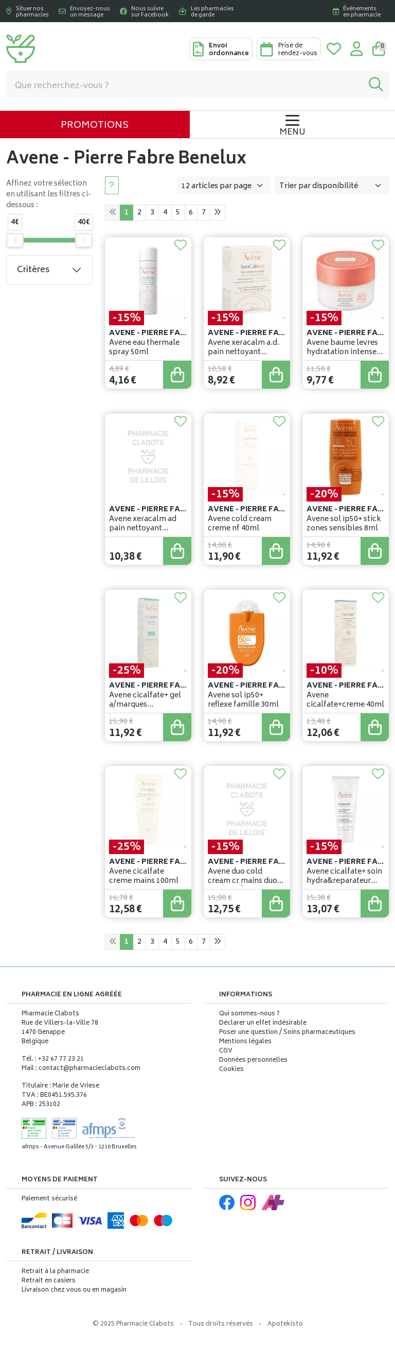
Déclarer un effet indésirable (263, 1023)
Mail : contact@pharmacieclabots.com (81, 1068)
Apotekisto (285, 1324)
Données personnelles (253, 1061)
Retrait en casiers (49, 1281)
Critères (33, 270)
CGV (225, 1051)
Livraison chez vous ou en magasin (74, 1290)
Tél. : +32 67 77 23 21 (53, 1059)
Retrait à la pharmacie (55, 1271)
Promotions (95, 126)
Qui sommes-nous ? (249, 1014)
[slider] (15, 240)
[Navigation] (292, 124)
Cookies (231, 1070)
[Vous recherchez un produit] (185, 84)
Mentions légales (245, 1042)
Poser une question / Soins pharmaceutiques (287, 1033)
